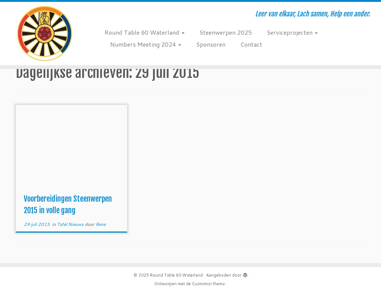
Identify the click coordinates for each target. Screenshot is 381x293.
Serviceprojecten (292, 32)
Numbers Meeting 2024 (145, 44)
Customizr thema (208, 284)
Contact (251, 44)
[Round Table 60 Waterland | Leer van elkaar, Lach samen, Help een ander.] (44, 34)
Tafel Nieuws (71, 224)
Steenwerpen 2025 (225, 32)
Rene (101, 224)
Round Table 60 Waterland (145, 32)
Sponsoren (210, 44)
